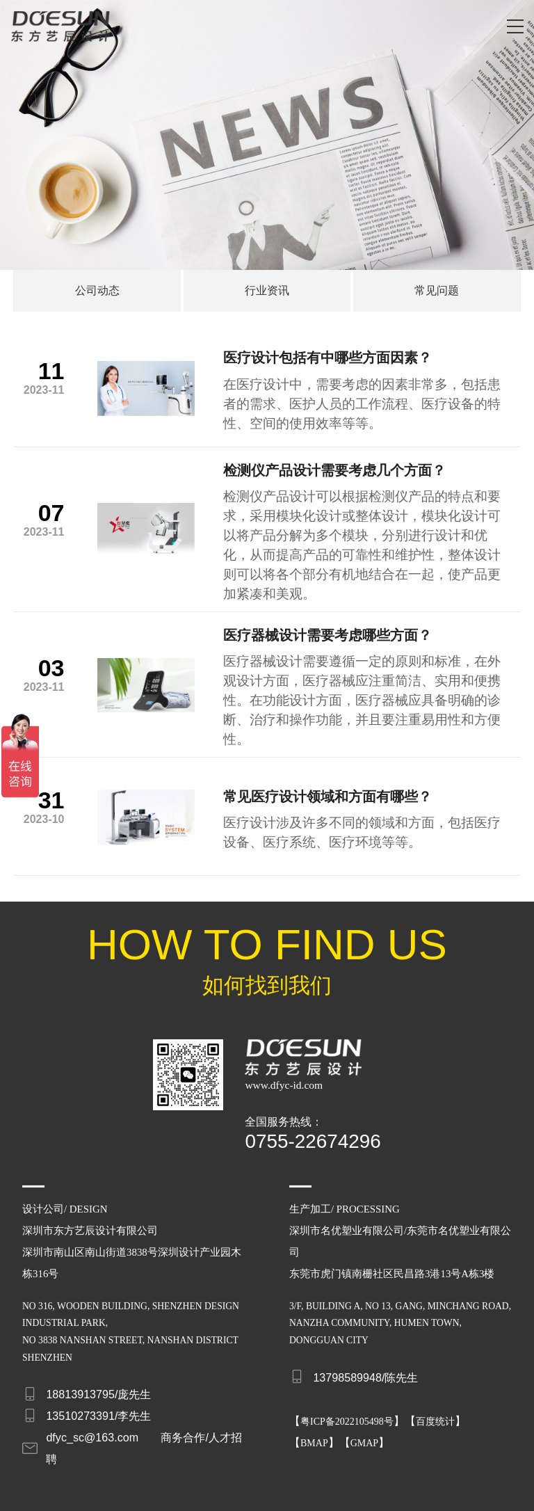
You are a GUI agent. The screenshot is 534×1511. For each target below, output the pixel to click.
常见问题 (436, 290)
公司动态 (97, 290)
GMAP (364, 1432)
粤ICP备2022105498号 (347, 1410)
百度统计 (435, 1410)
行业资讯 (267, 290)
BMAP (314, 1432)
